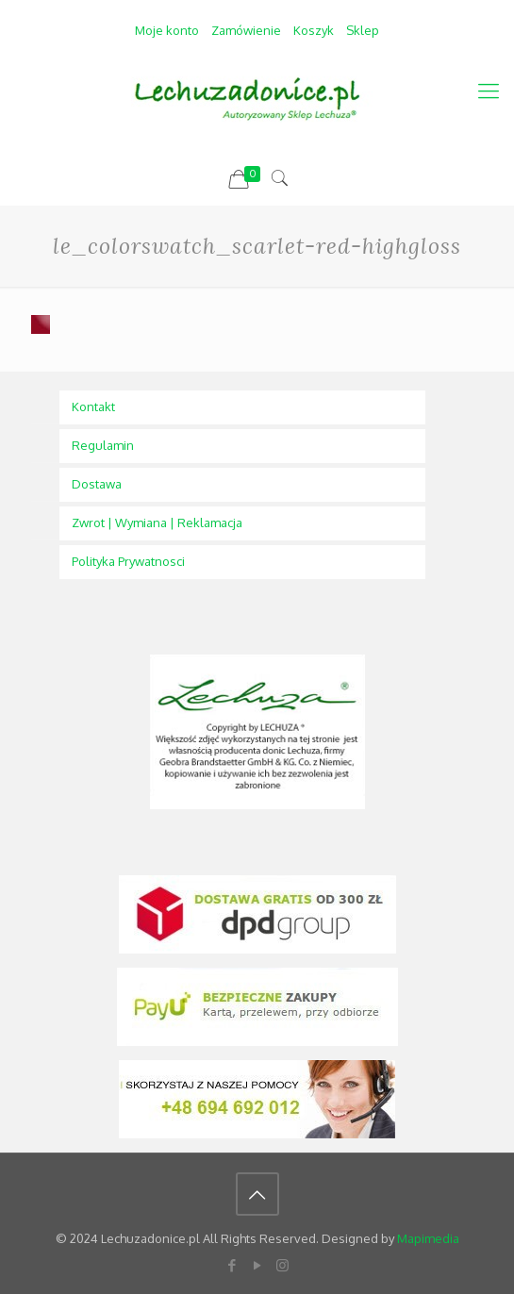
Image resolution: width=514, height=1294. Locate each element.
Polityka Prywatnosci (128, 561)
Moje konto (167, 30)
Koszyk (313, 30)
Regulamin (103, 445)
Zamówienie (246, 30)
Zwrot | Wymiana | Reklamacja (157, 522)
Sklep (362, 30)
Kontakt (93, 406)
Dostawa (97, 483)
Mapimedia (428, 1238)
